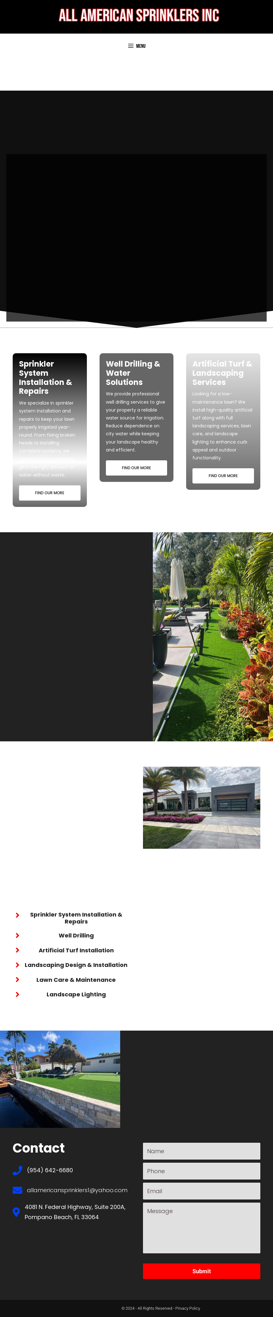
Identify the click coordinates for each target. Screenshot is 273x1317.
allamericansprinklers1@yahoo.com (77, 1190)
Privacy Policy (187, 1308)
